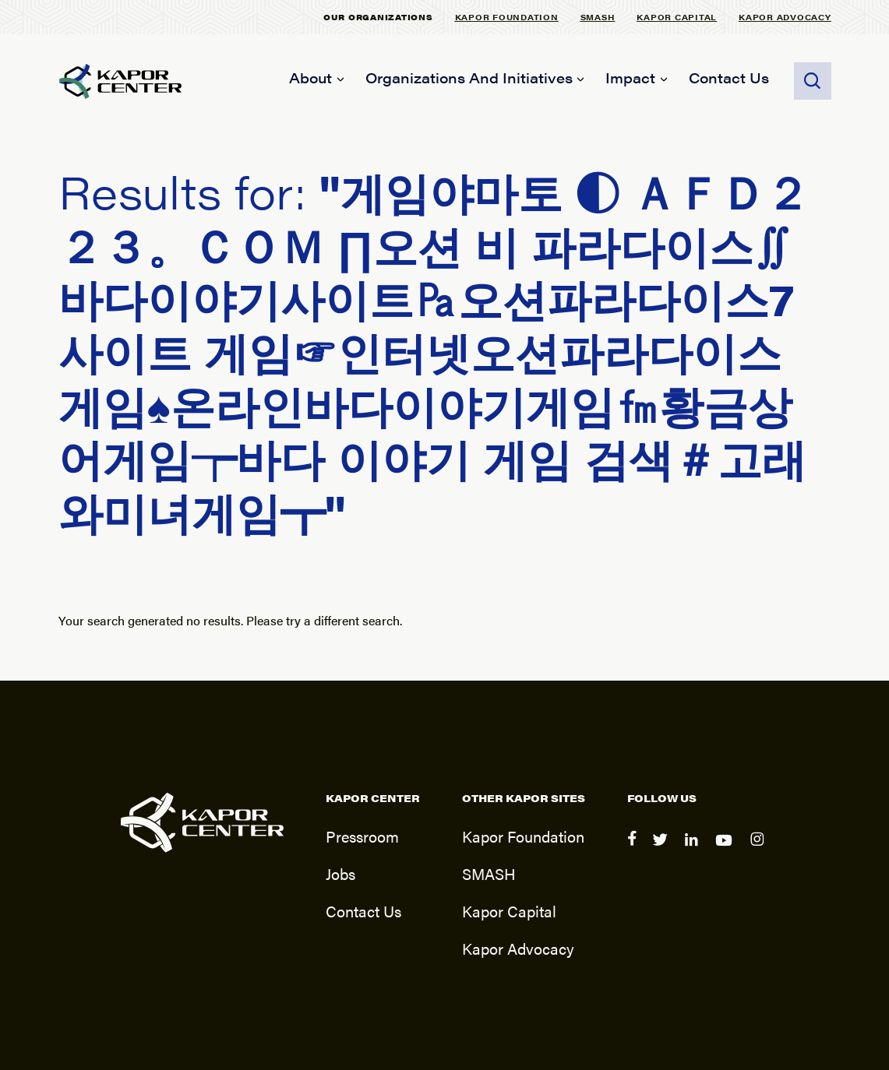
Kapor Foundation (507, 17)
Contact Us (729, 77)
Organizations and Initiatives (469, 77)
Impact (630, 77)
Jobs (340, 874)
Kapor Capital (677, 17)
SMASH (598, 17)
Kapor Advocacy (785, 17)
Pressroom (362, 836)
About (310, 77)
